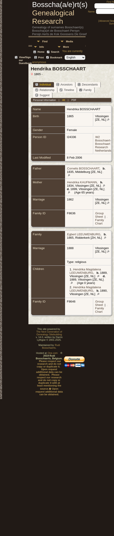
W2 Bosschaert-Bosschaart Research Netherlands (103, 143)
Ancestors (64, 84)
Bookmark (56, 57)
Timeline (67, 90)
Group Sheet (99, 215)
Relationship (44, 90)
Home (40, 51)
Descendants (88, 84)
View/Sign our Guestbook (25, 57)
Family (85, 90)
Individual (43, 84)
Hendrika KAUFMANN (82, 182)
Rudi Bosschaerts (51, 346)
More (66, 46)
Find (44, 41)
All (63, 100)
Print (41, 57)
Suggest (42, 95)
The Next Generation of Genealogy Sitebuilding (49, 333)
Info (41, 46)
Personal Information (44, 100)
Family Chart (99, 221)
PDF (73, 100)
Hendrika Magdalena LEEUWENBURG (85, 271)
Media (69, 41)
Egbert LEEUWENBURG (83, 234)
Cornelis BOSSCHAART (83, 168)
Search (55, 51)
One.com (53, 353)
